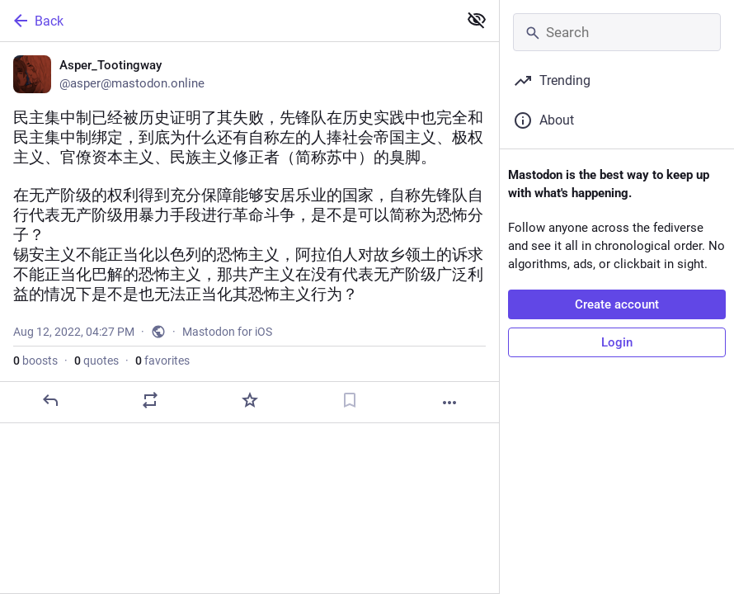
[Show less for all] (476, 20)
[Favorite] (250, 400)
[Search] (617, 32)
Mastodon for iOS (227, 331)
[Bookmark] (350, 400)
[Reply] (50, 400)
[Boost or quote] (150, 400)
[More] (449, 402)
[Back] (227, 20)
